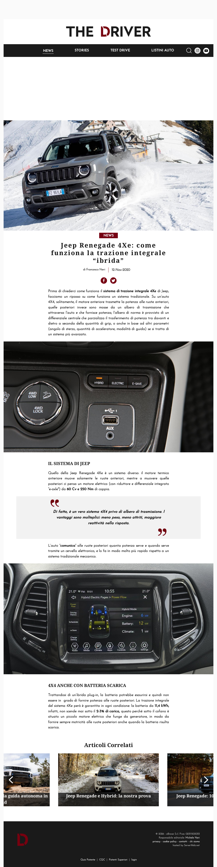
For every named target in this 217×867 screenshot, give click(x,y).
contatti (183, 841)
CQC (102, 860)
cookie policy (169, 841)
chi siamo (195, 841)
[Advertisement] (108, 88)
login (134, 860)
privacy (156, 841)
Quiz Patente (88, 860)
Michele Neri (192, 838)
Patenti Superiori (118, 860)
